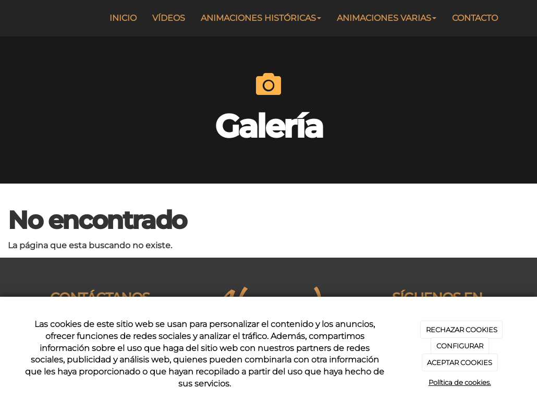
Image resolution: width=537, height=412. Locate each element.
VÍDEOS (168, 18)
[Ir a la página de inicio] (21, 18)
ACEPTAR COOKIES (459, 362)
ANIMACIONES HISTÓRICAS (261, 18)
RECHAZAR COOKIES (461, 329)
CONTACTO (475, 18)
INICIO (123, 18)
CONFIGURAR (459, 346)
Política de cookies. (460, 382)
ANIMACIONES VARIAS (386, 18)
